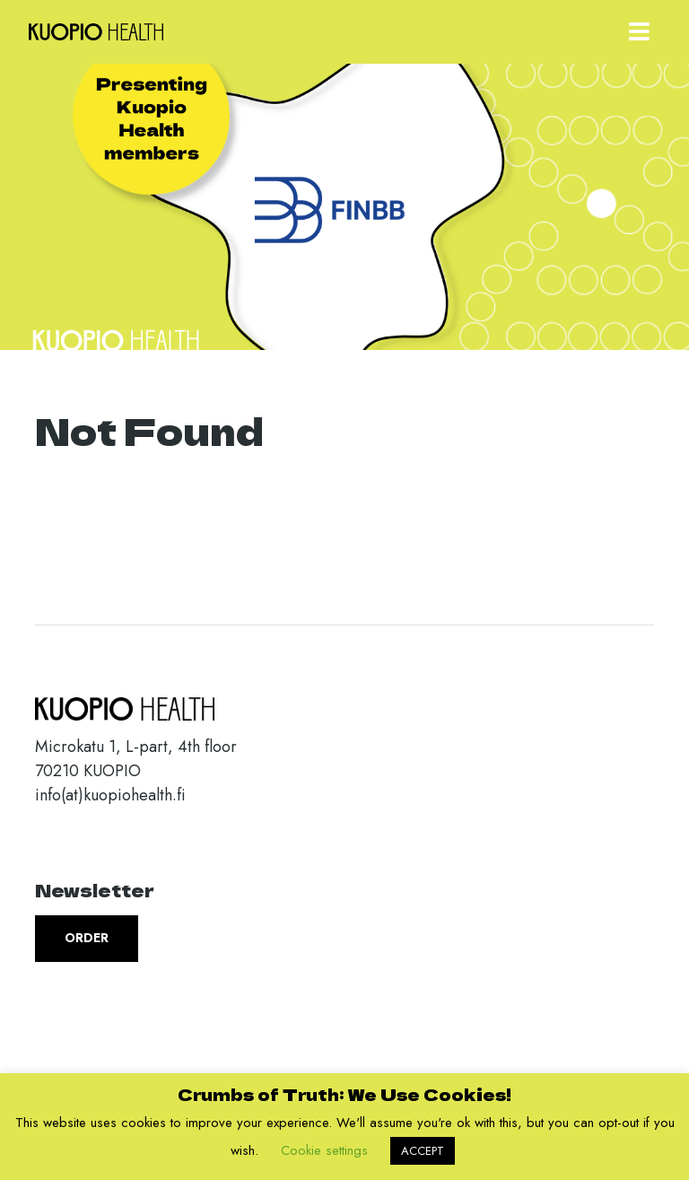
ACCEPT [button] (422, 1150)
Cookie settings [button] (324, 1150)
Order (87, 938)
